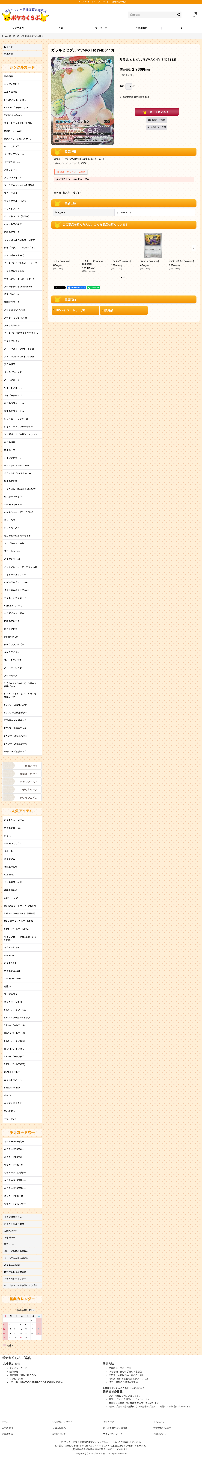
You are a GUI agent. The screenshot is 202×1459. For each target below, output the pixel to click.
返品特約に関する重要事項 (134, 97)
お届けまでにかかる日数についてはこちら (124, 1388)
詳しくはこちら (28, 1375)
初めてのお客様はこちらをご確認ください (41, 1382)
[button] (182, 28)
